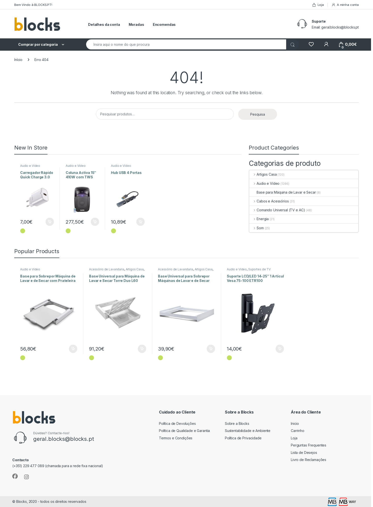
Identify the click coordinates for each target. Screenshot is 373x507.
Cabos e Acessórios (269, 201)
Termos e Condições (175, 438)
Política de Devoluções (177, 423)
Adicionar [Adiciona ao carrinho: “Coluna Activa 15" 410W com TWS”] (95, 222)
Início (18, 60)
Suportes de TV (259, 269)
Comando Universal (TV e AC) (277, 210)
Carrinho (297, 431)
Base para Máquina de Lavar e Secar (282, 192)
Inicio (295, 423)
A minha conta (345, 5)
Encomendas (164, 24)
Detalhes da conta (104, 24)
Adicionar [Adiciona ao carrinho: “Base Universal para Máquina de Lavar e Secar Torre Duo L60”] (142, 349)
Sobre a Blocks (237, 423)
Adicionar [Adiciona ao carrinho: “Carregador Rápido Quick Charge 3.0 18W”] (50, 222)
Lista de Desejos (304, 452)
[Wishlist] (311, 44)
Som (256, 228)
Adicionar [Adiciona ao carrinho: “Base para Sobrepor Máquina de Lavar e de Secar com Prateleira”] (73, 349)
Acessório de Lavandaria (106, 269)
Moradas (136, 24)
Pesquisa (257, 114)
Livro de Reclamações (308, 460)
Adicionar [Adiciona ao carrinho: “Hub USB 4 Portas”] (140, 222)
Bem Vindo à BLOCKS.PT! (33, 5)
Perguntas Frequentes (308, 445)
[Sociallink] (15, 476)
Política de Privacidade (243, 438)
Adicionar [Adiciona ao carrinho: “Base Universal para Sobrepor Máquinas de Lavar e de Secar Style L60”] (211, 349)
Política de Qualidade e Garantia (184, 431)
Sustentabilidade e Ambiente (247, 431)
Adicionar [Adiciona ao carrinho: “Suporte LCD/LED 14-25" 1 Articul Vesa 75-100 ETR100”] (280, 349)
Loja (318, 5)
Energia (259, 219)
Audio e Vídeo (30, 166)
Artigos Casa (263, 174)
